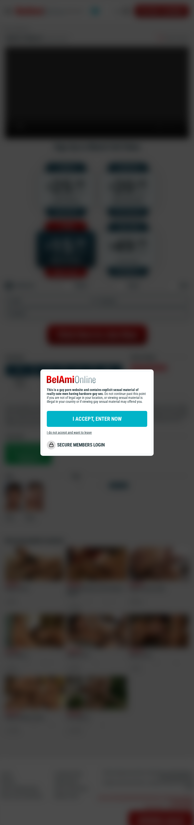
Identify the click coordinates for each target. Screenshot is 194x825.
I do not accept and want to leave (69, 432)
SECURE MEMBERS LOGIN (81, 445)
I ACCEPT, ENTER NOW (97, 419)
